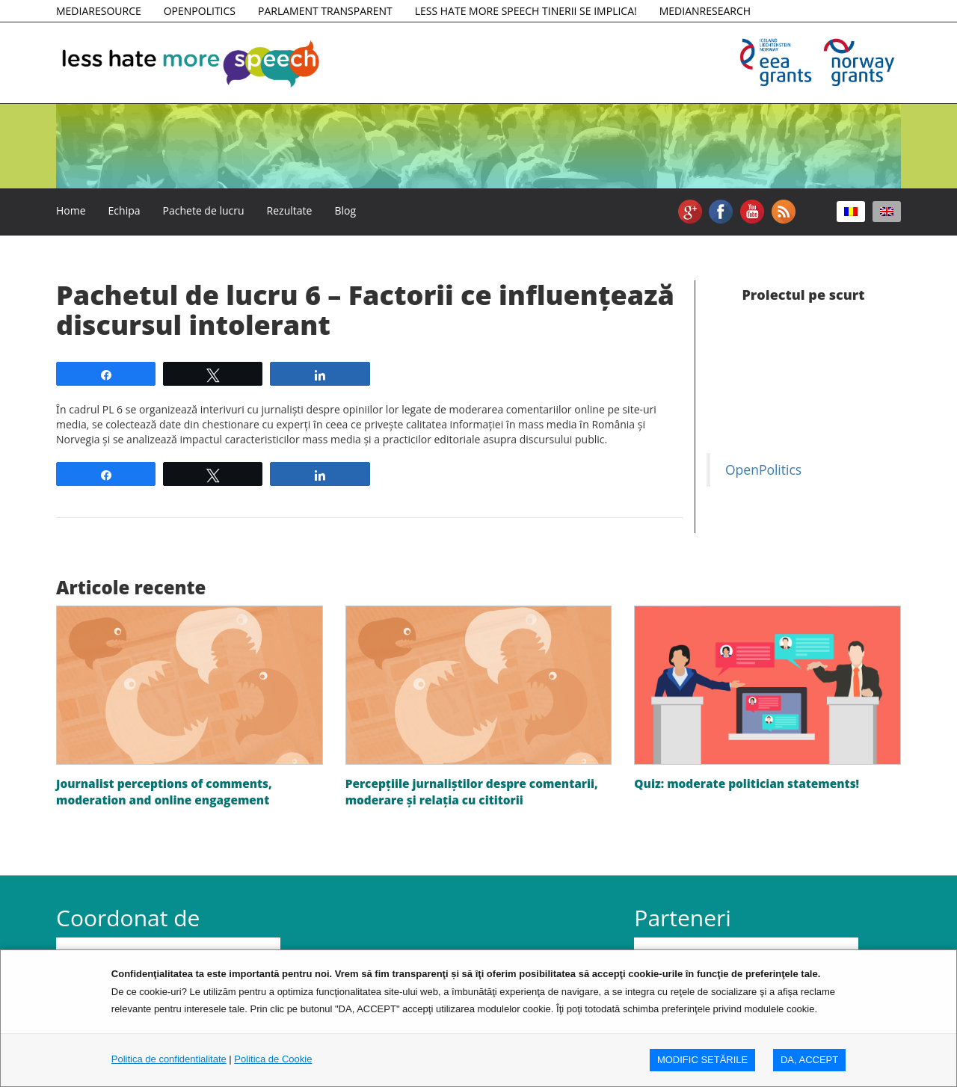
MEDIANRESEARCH (705, 11)
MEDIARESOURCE (98, 11)
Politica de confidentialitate (169, 1059)
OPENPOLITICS (200, 11)
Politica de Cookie (273, 1059)
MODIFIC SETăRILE (702, 1059)
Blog (345, 210)
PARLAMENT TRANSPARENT (325, 11)
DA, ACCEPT (809, 1059)
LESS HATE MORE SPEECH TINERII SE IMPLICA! (526, 11)
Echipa (124, 210)
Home (71, 210)
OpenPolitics (763, 469)
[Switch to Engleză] (887, 211)
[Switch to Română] (851, 211)
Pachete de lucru (203, 210)
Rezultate (290, 210)
